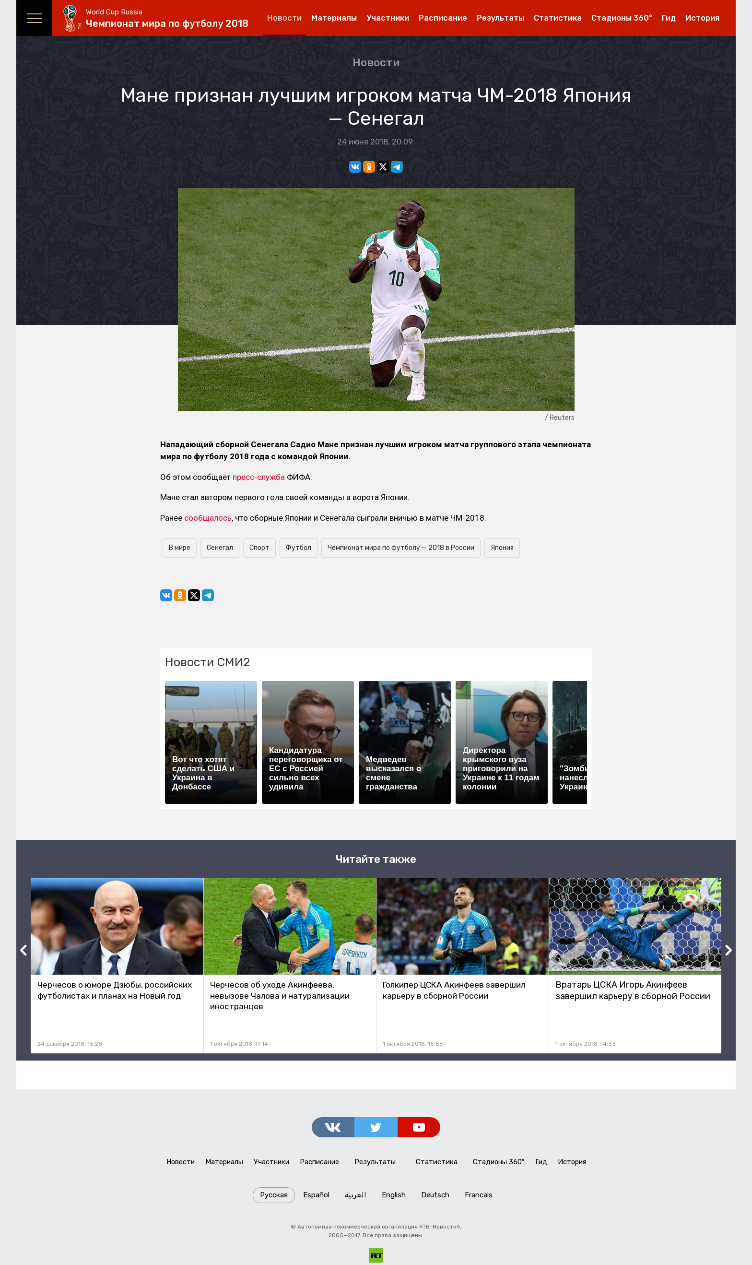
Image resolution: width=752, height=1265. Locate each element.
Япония (502, 548)
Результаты (500, 18)
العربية (355, 1197)
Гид (669, 18)
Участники (387, 18)
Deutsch (435, 1197)
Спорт (259, 548)
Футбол (298, 548)
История (702, 18)
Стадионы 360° (621, 18)
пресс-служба (259, 477)
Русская (274, 1197)
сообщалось (208, 518)
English (394, 1197)
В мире (179, 548)
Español (316, 1197)
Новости (284, 18)
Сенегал (220, 548)
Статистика (558, 18)
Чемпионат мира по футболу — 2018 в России (401, 548)
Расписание (443, 18)
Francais (479, 1197)
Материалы (334, 18)
